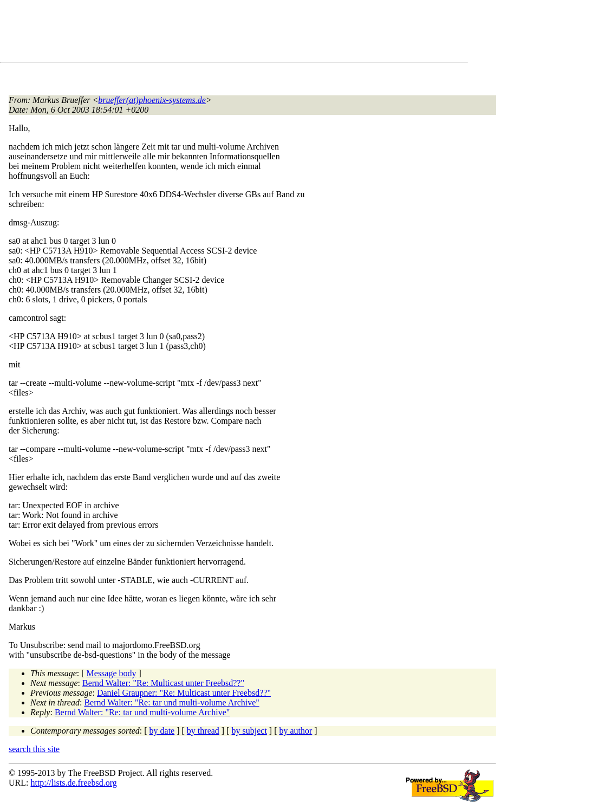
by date (162, 730)
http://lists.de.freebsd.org (73, 782)
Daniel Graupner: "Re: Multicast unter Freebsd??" (184, 692)
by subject (249, 730)
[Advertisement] (206, 33)
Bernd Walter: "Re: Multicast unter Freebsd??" (163, 683)
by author (295, 730)
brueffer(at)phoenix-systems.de (152, 100)
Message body (111, 673)
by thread (203, 730)
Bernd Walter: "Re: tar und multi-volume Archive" (171, 702)
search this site (34, 749)
